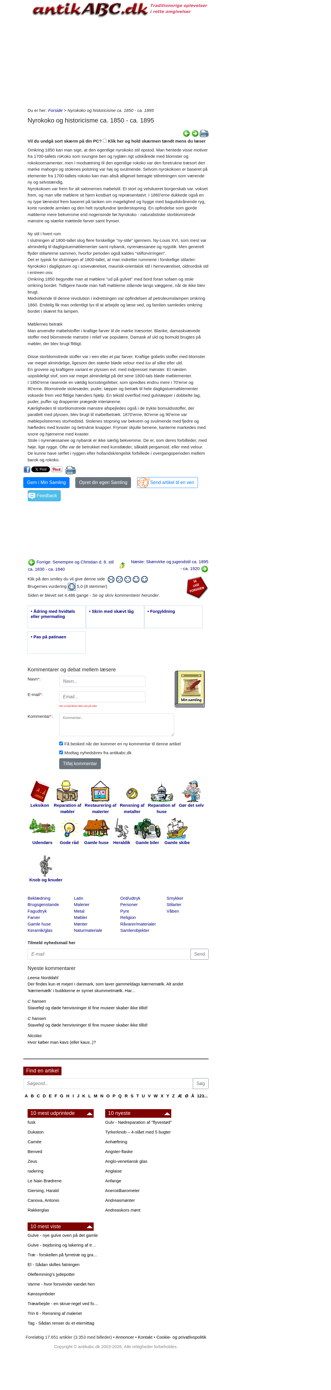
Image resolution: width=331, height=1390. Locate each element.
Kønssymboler (41, 1293)
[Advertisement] (118, 61)
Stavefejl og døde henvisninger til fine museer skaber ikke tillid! (88, 1007)
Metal (79, 911)
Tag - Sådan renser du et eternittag (61, 1323)
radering (35, 1171)
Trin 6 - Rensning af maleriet (55, 1313)
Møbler (80, 917)
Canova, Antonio (43, 1200)
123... (202, 1095)
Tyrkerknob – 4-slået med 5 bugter (138, 1132)
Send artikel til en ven (172, 482)
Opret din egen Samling (103, 482)
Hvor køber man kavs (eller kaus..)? (62, 1042)
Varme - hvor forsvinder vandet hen (61, 1284)
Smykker (175, 898)
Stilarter (174, 904)
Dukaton (36, 1132)
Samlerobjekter (134, 930)
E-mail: (35, 694)
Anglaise (113, 1171)
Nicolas (35, 1035)
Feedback (47, 495)
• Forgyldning (161, 611)
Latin (78, 898)
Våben (173, 911)
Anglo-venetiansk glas (126, 1161)
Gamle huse (39, 924)
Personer (129, 904)
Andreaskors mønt (123, 1210)
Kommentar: (40, 716)
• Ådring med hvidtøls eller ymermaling (53, 614)
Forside (55, 110)
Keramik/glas (40, 930)
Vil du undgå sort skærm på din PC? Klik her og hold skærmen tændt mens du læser (117, 141)
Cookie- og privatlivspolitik (181, 1337)
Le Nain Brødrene (44, 1180)
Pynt (124, 911)
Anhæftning (116, 1141)
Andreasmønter (120, 1200)
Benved (35, 1151)
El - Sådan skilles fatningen (54, 1264)
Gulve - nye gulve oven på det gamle (63, 1235)
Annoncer (125, 1337)
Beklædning (39, 898)
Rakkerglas (38, 1210)
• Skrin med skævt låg (111, 611)
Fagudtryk (37, 911)
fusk (32, 1122)
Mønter (81, 924)
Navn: (34, 678)
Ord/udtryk (130, 898)
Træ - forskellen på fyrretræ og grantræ (63, 1254)
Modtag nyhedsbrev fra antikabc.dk (97, 752)
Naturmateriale (88, 930)
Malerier (81, 904)
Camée (34, 1141)
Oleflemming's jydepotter (51, 1274)
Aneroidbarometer (122, 1190)
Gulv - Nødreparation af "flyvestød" (138, 1122)
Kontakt (145, 1337)
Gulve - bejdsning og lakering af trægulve (63, 1245)
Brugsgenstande (43, 904)
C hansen (37, 1001)
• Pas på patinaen (48, 636)
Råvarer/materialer (138, 924)
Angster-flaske (119, 1151)
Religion (128, 917)
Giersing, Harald (43, 1190)
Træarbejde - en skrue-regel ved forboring (63, 1303)
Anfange (113, 1180)
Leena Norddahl (43, 977)
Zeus (32, 1161)
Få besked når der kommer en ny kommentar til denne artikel (122, 743)
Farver (34, 917)
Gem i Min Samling (46, 482)
